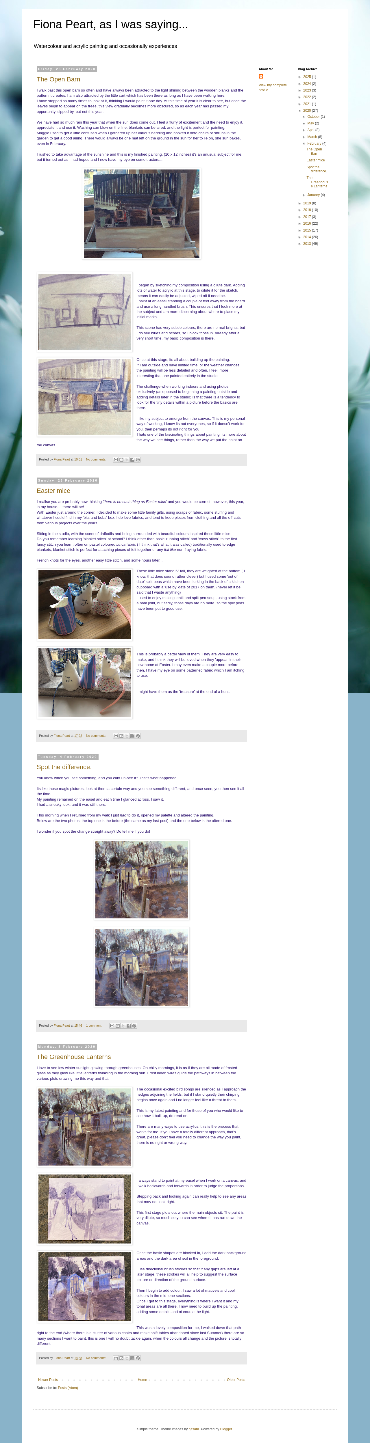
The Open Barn (58, 79)
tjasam (194, 1429)
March (312, 137)
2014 (307, 237)
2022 (307, 97)
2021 (307, 104)
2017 (307, 217)
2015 (307, 230)
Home (142, 1380)
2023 (307, 90)
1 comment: (94, 1025)
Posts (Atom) (68, 1388)
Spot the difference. (64, 767)
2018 (307, 210)
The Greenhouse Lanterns (74, 1056)
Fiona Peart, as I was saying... (110, 24)
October (314, 117)
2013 (307, 244)
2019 (307, 203)
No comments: (96, 459)
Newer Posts (48, 1380)
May (311, 123)
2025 (307, 77)
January (314, 195)
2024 (307, 84)
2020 (307, 111)
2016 (307, 223)
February (314, 143)
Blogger (226, 1429)
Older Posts (236, 1380)
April (311, 130)
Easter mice (53, 490)
